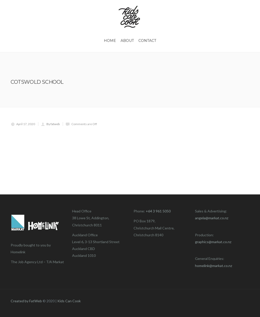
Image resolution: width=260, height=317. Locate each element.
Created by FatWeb (26, 301)
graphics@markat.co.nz (213, 242)
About (127, 40)
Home (110, 40)
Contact (147, 40)
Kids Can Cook (69, 301)
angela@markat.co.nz (211, 218)
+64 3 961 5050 (158, 211)
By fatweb (53, 124)
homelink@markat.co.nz (213, 265)
